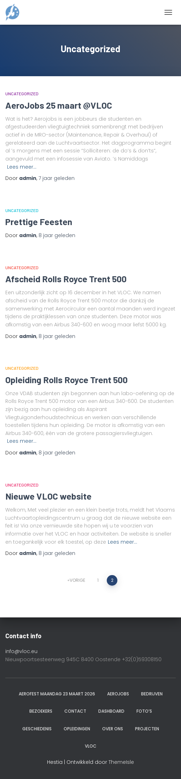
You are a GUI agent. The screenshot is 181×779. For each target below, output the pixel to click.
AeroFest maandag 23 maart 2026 (57, 694)
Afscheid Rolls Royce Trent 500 (66, 278)
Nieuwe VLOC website (48, 496)
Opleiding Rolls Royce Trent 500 (66, 379)
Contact (75, 711)
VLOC (91, 746)
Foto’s (144, 711)
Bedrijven (152, 694)
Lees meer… (21, 166)
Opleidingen (77, 729)
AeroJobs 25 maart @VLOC (58, 105)
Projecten (147, 729)
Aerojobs (118, 694)
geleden (57, 178)
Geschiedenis (37, 729)
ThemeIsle (121, 762)
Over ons (112, 729)
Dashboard (111, 711)
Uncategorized (22, 93)
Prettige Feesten (38, 221)
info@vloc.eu (21, 651)
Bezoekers (40, 711)
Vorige (77, 580)
